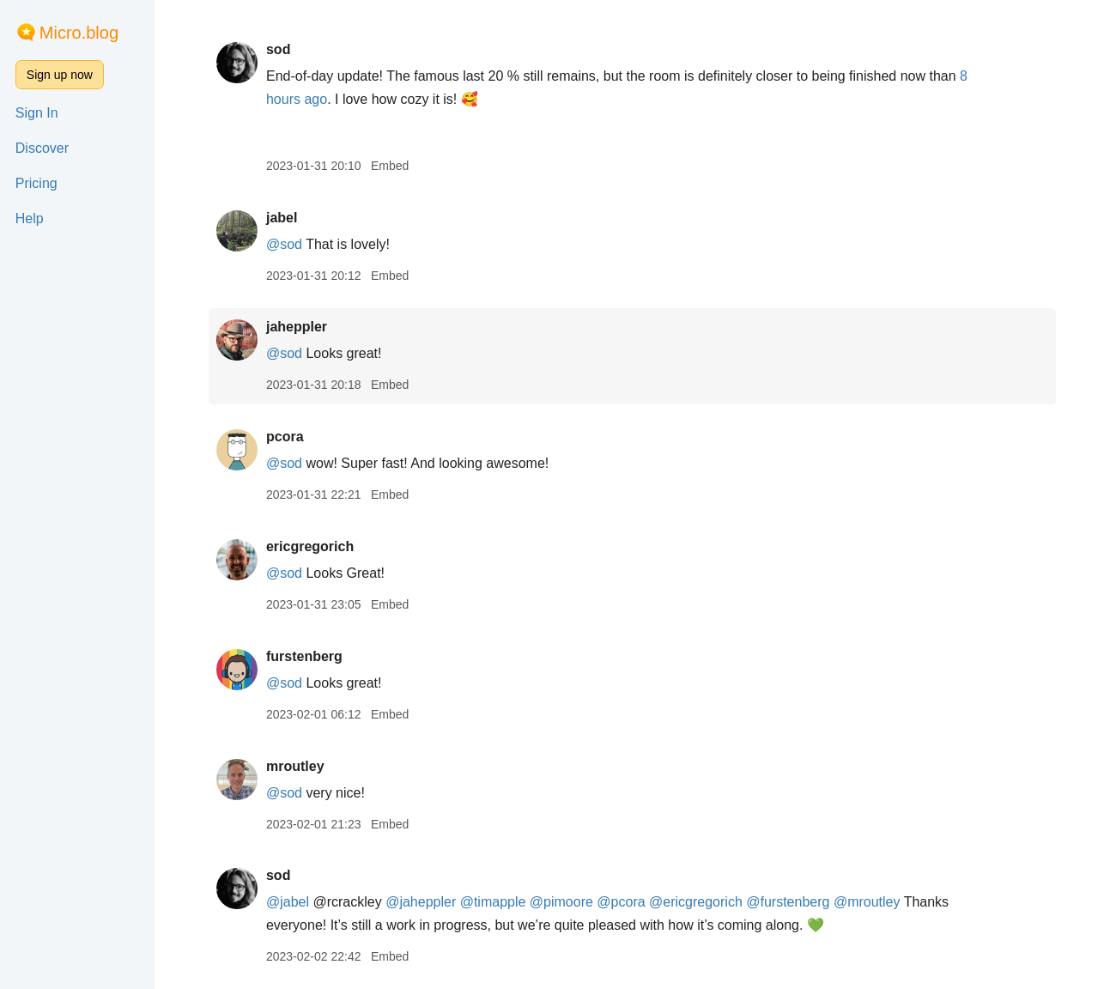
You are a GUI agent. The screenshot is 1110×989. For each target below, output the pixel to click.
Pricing (36, 183)
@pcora (621, 902)
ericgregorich (310, 546)
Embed (390, 166)
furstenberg (304, 656)
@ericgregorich (696, 902)
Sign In (36, 113)
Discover (42, 148)
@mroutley (867, 902)
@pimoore (561, 902)
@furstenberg (787, 902)
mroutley (295, 766)
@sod (284, 244)
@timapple (493, 902)
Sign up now (60, 75)
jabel (281, 217)
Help (29, 218)
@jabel (287, 902)
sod (278, 49)
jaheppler (296, 326)
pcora (285, 436)
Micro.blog (78, 32)
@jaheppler (420, 902)
